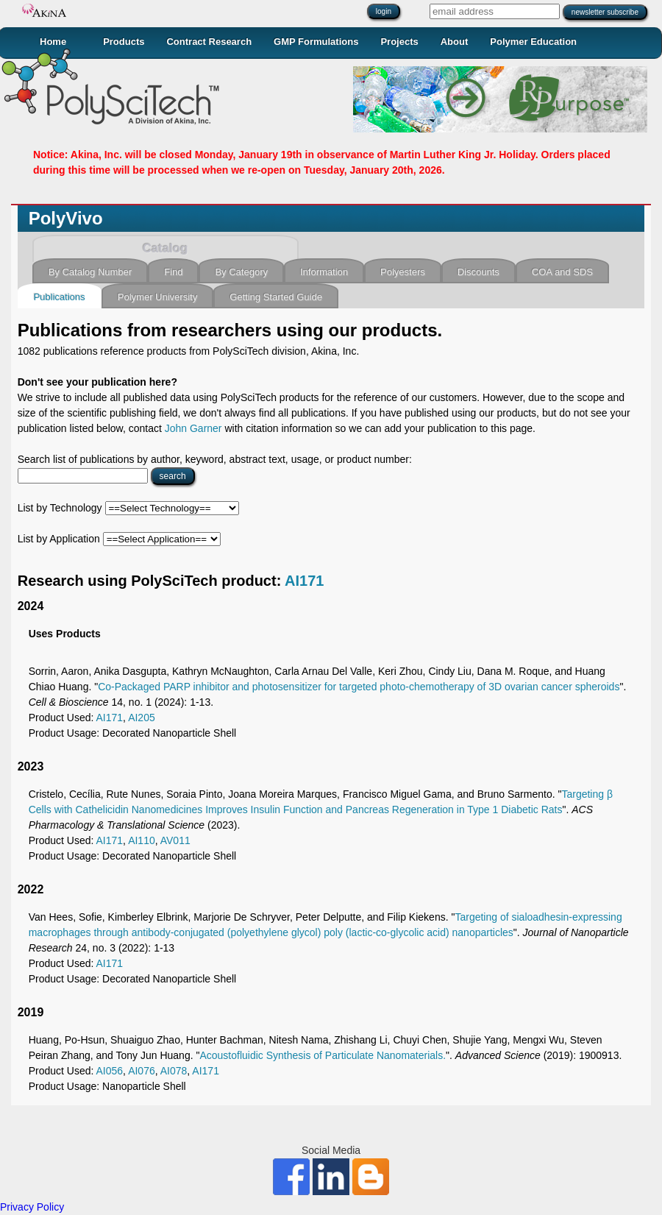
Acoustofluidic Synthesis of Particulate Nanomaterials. (322, 1055)
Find (173, 271)
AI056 (110, 1071)
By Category (241, 271)
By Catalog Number (90, 271)
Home (53, 41)
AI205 (141, 717)
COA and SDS (562, 271)
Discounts (478, 271)
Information (324, 271)
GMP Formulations (316, 41)
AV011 (175, 840)
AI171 (304, 581)
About (455, 41)
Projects (399, 41)
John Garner (193, 428)
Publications (59, 296)
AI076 (141, 1071)
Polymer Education (533, 41)
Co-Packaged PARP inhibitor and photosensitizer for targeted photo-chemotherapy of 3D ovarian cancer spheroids (358, 686)
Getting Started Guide (275, 296)
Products (123, 41)
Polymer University (157, 296)
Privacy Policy (32, 1207)
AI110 (141, 840)
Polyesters (402, 271)
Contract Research (209, 41)
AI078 (174, 1071)
